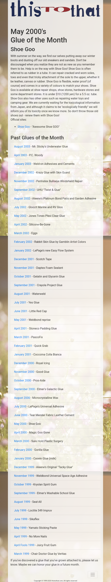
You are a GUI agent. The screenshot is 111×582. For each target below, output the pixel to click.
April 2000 (20, 432)
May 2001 (20, 320)
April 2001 (20, 328)
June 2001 (20, 311)
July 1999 (20, 510)
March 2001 (21, 337)
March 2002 (21, 233)
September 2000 (24, 389)
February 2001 (23, 346)
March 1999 (21, 553)
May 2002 (20, 216)
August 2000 (22, 397)
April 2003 (20, 155)
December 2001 (24, 259)
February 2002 (23, 242)
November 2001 (24, 268)
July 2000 (20, 406)
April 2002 (20, 224)
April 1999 (20, 536)
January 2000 (22, 458)
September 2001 (24, 285)
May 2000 (20, 423)
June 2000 (20, 415)
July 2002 (20, 207)
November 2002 (24, 181)
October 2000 (22, 380)
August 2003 (22, 146)
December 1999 (24, 467)
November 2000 (24, 371)
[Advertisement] (52, 22)
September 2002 (24, 190)
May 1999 (20, 527)
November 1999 (24, 475)
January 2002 (22, 250)
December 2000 (24, 363)
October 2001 (22, 276)
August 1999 (22, 501)
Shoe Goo (24, 126)
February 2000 (23, 449)
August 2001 (22, 294)
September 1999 (24, 493)
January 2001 (22, 354)
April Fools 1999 (24, 545)
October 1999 (22, 484)
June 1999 (20, 519)
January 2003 (22, 164)
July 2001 (20, 302)
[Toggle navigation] (93, 574)
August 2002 (22, 198)
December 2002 (24, 172)
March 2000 (21, 441)
